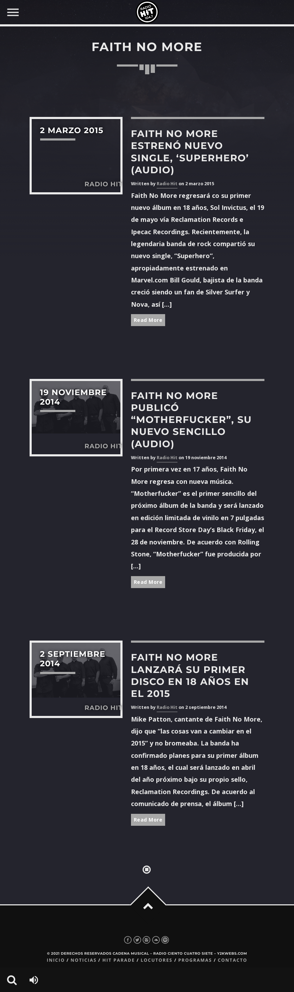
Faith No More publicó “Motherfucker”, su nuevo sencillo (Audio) (191, 420)
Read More (148, 320)
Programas (195, 960)
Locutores (156, 960)
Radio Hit (167, 184)
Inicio (56, 960)
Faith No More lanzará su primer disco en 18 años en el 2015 (190, 675)
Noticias (84, 960)
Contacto (232, 960)
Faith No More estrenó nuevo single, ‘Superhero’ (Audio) (190, 152)
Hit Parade (118, 960)
